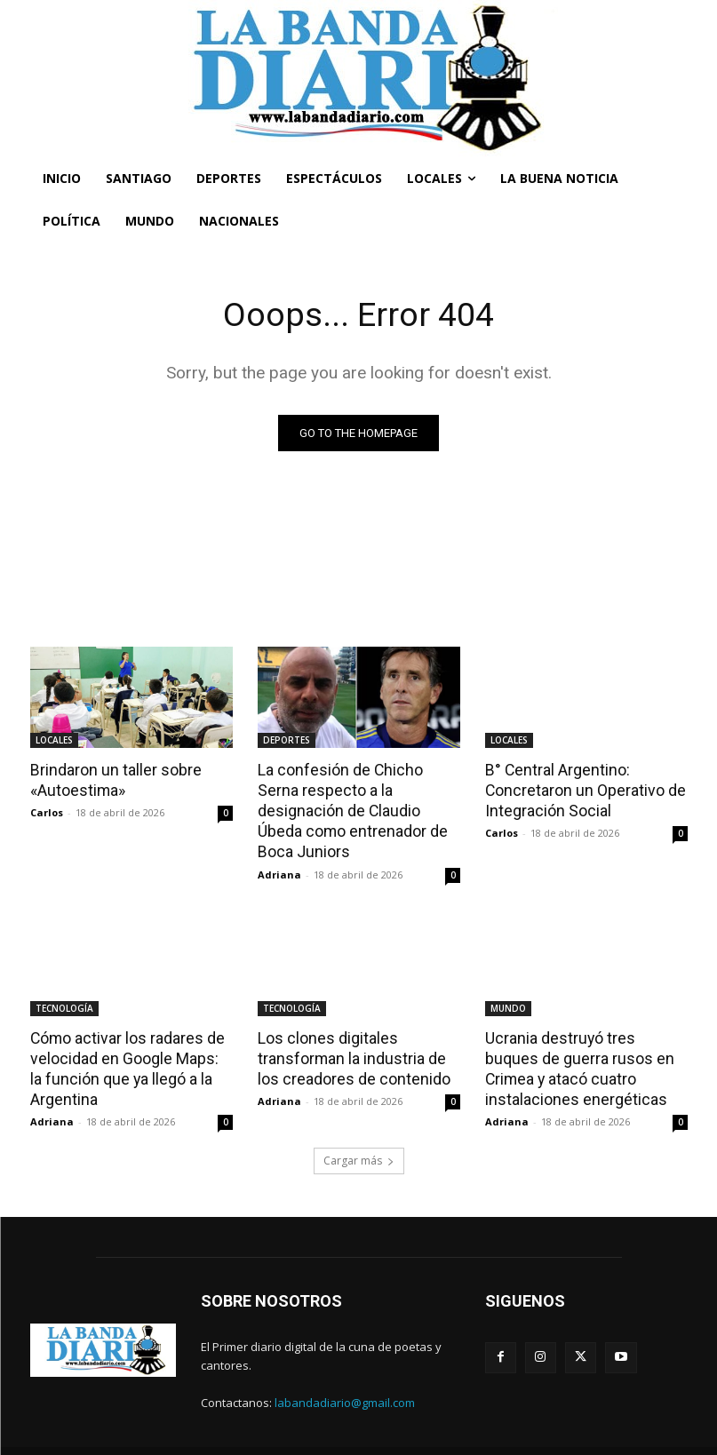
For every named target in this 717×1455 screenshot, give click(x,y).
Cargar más (358, 1133)
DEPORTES (286, 740)
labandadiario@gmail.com (345, 1375)
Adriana (279, 850)
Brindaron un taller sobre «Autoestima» (112, 779)
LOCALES (54, 740)
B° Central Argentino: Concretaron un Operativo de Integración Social (581, 788)
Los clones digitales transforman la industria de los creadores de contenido (350, 1033)
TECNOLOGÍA (64, 984)
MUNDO (508, 984)
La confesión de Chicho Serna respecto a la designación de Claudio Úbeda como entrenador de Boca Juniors (357, 798)
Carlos (46, 811)
